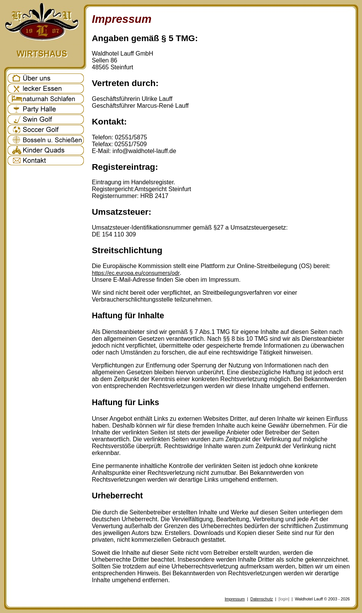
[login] (284, 599)
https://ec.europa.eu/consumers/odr (136, 273)
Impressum (235, 599)
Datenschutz (261, 599)
